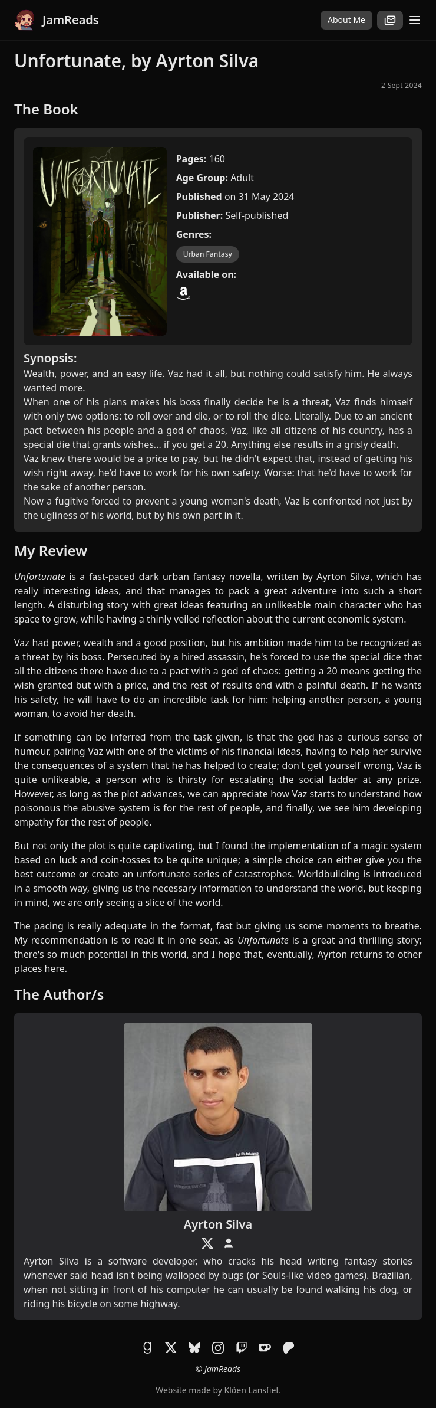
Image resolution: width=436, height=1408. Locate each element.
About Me (346, 19)
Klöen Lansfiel (251, 1390)
